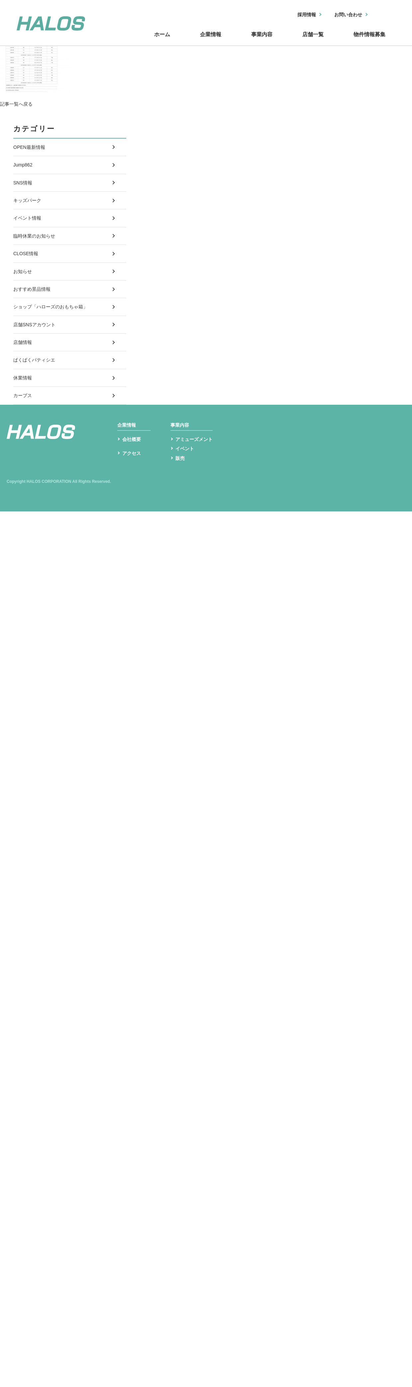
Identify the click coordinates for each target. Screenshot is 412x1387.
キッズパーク (29, 216)
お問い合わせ (344, 15)
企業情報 (212, 41)
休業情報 (24, 437)
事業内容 (262, 41)
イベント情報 (29, 238)
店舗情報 (24, 392)
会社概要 (133, 514)
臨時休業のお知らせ (37, 260)
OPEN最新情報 (31, 149)
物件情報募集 (369, 41)
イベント (186, 525)
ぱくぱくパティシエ (37, 415)
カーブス (24, 459)
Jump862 (24, 171)
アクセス (133, 534)
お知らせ (24, 304)
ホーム (166, 41)
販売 (180, 535)
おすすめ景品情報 (34, 326)
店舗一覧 (312, 41)
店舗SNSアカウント (37, 370)
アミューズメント (196, 514)
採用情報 (298, 15)
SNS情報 (24, 193)
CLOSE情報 (27, 282)
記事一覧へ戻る (18, 104)
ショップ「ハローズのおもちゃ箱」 (55, 348)
